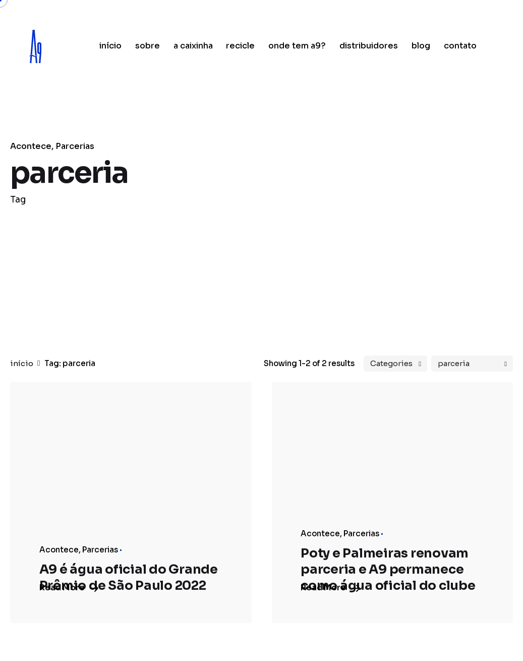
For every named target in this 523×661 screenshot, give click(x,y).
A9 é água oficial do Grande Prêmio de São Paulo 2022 (128, 577)
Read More (68, 587)
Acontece (30, 146)
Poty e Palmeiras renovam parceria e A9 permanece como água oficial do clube (388, 569)
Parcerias (74, 146)
